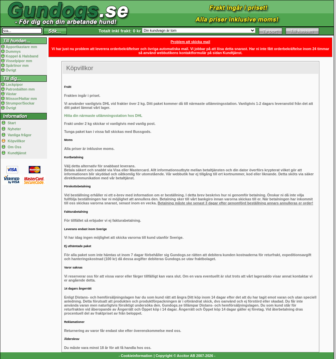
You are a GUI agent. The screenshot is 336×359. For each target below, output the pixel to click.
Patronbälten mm (20, 89)
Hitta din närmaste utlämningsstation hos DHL (103, 116)
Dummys (13, 51)
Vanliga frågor (19, 135)
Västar (11, 94)
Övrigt (11, 70)
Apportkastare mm (21, 47)
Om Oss (14, 147)
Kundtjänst (17, 153)
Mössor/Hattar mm (21, 99)
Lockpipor (14, 84)
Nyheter (14, 129)
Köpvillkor (16, 141)
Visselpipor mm (19, 61)
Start (12, 123)
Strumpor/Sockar (20, 103)
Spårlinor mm (17, 65)
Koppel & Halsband (22, 56)
